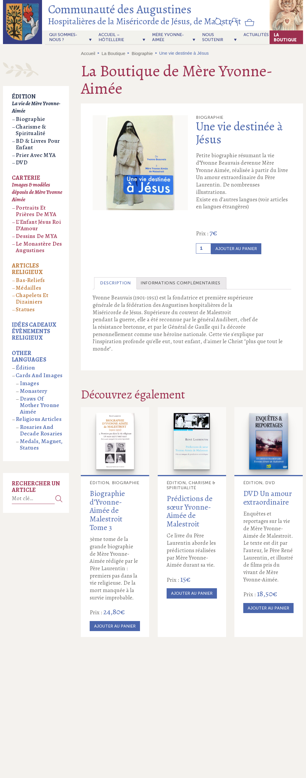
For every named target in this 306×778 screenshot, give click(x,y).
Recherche (59, 498)
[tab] (115, 283)
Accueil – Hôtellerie (111, 37)
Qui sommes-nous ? (63, 37)
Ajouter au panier (236, 249)
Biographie (142, 53)
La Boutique (285, 37)
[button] (218, 22)
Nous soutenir (212, 37)
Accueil (88, 53)
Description (115, 283)
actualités (256, 35)
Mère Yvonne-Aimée (168, 37)
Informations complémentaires (180, 283)
